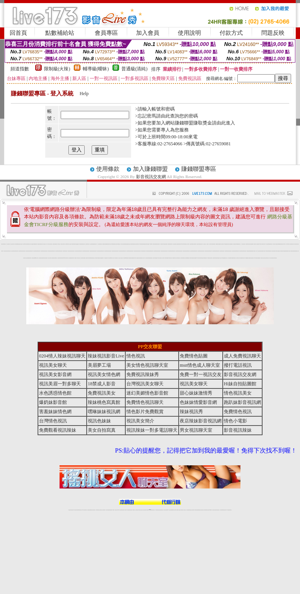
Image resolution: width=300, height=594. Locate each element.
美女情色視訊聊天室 (147, 365)
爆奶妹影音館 (53, 402)
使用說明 (189, 33)
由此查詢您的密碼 (179, 116)
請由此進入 (223, 123)
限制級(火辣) (57, 68)
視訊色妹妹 (99, 421)
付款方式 (231, 33)
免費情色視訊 (238, 411)
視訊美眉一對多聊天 (60, 383)
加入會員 (147, 33)
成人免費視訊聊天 (242, 356)
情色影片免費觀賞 (145, 411)
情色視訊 (135, 356)
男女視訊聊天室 (196, 430)
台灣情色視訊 (53, 421)
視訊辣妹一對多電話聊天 (151, 430)
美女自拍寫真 (102, 430)
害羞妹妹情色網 (55, 411)
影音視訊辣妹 (238, 430)
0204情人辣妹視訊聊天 (62, 356)
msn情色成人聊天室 (200, 365)
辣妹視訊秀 (191, 411)
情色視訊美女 (238, 393)
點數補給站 (59, 33)
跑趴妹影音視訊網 (242, 402)
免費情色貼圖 (194, 356)
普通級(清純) (134, 68)
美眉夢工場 (99, 365)
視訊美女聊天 (53, 365)
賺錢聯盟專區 (198, 169)
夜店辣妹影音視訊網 (201, 421)
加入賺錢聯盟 (150, 169)
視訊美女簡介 (140, 421)
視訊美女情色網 (104, 374)
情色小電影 (235, 421)
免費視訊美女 (102, 393)
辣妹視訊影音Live (106, 356)
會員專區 (106, 33)
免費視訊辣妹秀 (142, 374)
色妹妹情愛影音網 (198, 402)
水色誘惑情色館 (55, 393)
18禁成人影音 (102, 383)
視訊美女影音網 (55, 374)
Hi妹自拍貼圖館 (240, 383)
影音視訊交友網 (151, 176)
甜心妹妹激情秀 (196, 393)
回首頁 (18, 33)
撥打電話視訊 (238, 365)
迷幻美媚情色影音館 (147, 393)
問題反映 (273, 33)
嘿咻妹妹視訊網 (104, 411)
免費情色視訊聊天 (145, 402)
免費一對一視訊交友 (201, 374)
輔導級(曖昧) (96, 68)
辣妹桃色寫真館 (104, 402)
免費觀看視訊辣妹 (57, 430)
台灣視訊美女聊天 (145, 383)
